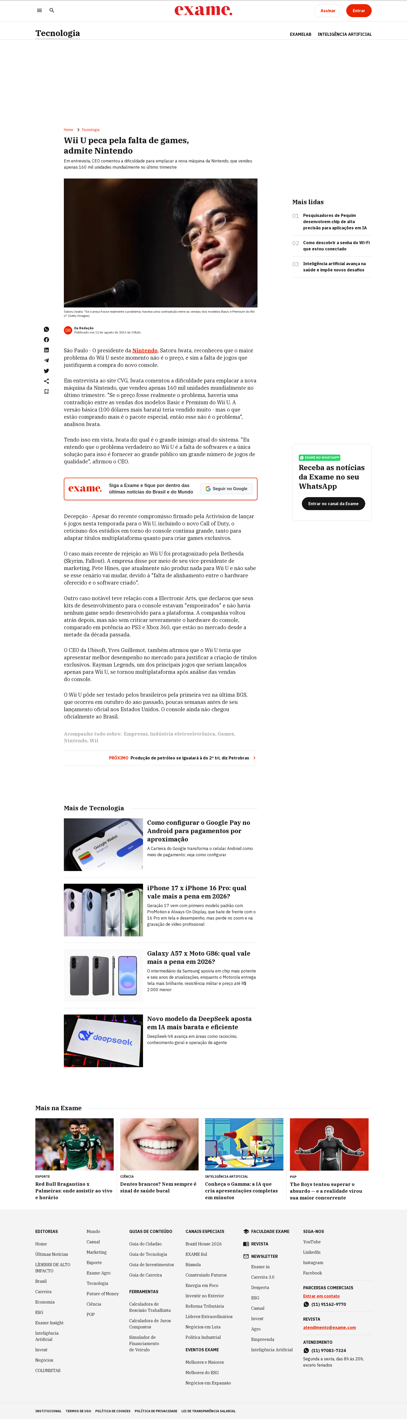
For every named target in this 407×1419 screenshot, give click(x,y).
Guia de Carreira (145, 1274)
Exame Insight (49, 1322)
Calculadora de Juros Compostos (150, 1323)
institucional (48, 1411)
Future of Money (103, 1293)
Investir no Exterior (205, 1295)
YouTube (312, 1241)
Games (226, 735)
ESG (39, 1311)
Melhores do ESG (202, 1372)
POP (91, 1314)
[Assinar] (328, 10)
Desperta (260, 1287)
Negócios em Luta (203, 1326)
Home (68, 130)
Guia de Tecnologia (148, 1253)
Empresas (136, 735)
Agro (256, 1328)
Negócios (44, 1359)
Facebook (312, 1272)
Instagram (313, 1262)
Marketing (97, 1251)
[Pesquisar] (52, 10)
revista (259, 1243)
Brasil (41, 1280)
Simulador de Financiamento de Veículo (144, 1343)
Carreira (43, 1291)
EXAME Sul (196, 1253)
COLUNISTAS (47, 1370)
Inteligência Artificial (47, 1335)
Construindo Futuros (206, 1274)
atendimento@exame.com (329, 1326)
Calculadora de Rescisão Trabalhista (150, 1306)
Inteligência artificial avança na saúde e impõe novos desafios (334, 267)
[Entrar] (359, 10)
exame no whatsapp (319, 460)
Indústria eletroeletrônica (182, 735)
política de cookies (113, 1411)
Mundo (93, 1230)
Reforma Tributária (205, 1305)
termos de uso (78, 1411)
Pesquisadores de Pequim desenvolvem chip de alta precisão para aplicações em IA (335, 222)
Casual (93, 1241)
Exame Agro (99, 1272)
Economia (45, 1301)
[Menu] (39, 10)
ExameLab (300, 34)
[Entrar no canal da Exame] (333, 505)
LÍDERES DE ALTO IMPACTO (52, 1267)
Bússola (193, 1264)
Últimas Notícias (51, 1253)
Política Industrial (203, 1336)
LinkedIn (312, 1251)
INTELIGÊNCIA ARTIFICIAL (345, 34)
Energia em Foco (202, 1284)
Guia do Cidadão (145, 1243)
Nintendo (75, 741)
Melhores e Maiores (205, 1361)
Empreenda (262, 1338)
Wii (94, 741)
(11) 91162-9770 (328, 1303)
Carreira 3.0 (263, 1276)
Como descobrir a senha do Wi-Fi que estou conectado (336, 246)
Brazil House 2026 (204, 1243)
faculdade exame (270, 1230)
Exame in (260, 1266)
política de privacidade (156, 1411)
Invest (41, 1349)
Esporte (94, 1262)
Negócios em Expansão (208, 1382)
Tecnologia (57, 33)
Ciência (94, 1303)
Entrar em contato (321, 1295)
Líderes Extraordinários (209, 1316)
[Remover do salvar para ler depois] (46, 392)
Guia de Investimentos (151, 1264)
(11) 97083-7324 (328, 1350)
